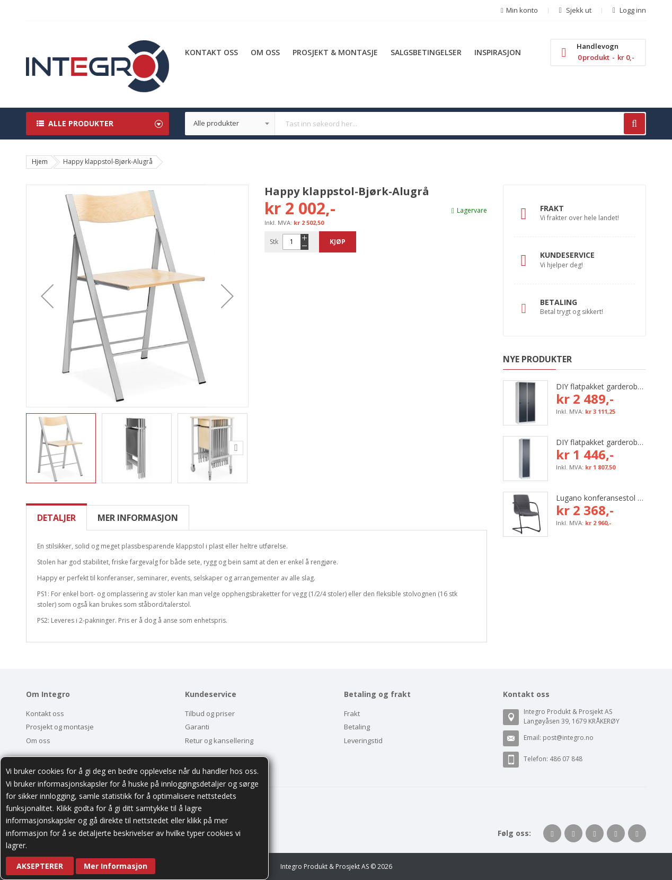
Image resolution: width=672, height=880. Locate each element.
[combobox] (415, 123)
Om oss (38, 740)
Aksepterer (39, 866)
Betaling (558, 302)
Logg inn (632, 10)
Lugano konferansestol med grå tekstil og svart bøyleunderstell (601, 498)
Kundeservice (567, 255)
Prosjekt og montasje (60, 726)
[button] (47, 296)
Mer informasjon (138, 518)
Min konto (522, 10)
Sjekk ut (577, 10)
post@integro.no (568, 737)
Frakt (552, 208)
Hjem (40, 161)
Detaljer (56, 518)
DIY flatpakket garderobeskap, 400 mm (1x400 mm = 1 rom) (601, 442)
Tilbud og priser (210, 713)
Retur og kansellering (219, 740)
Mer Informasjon (115, 866)
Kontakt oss (45, 713)
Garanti (197, 726)
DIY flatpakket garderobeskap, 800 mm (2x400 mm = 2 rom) (601, 386)
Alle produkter (80, 123)
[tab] (56, 517)
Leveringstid (363, 740)
